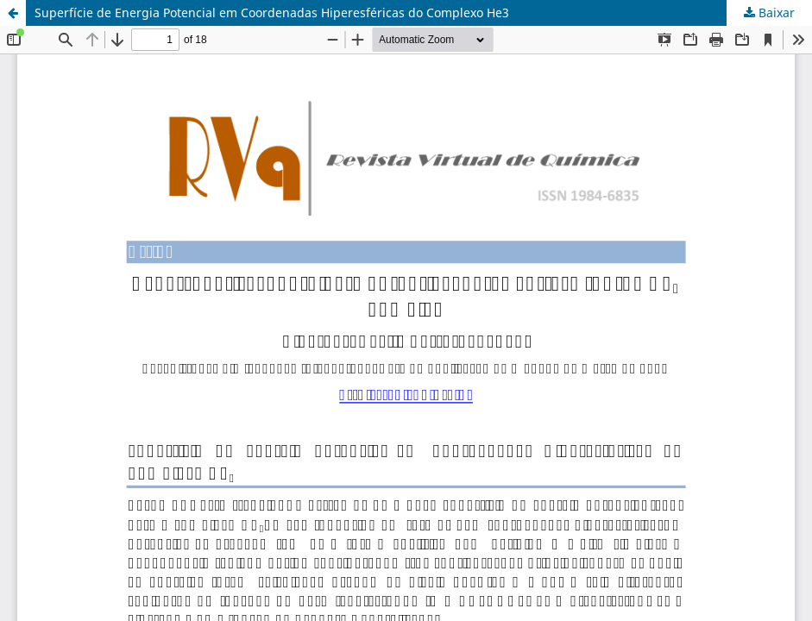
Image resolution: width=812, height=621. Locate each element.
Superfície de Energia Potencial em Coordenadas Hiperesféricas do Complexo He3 (272, 12)
